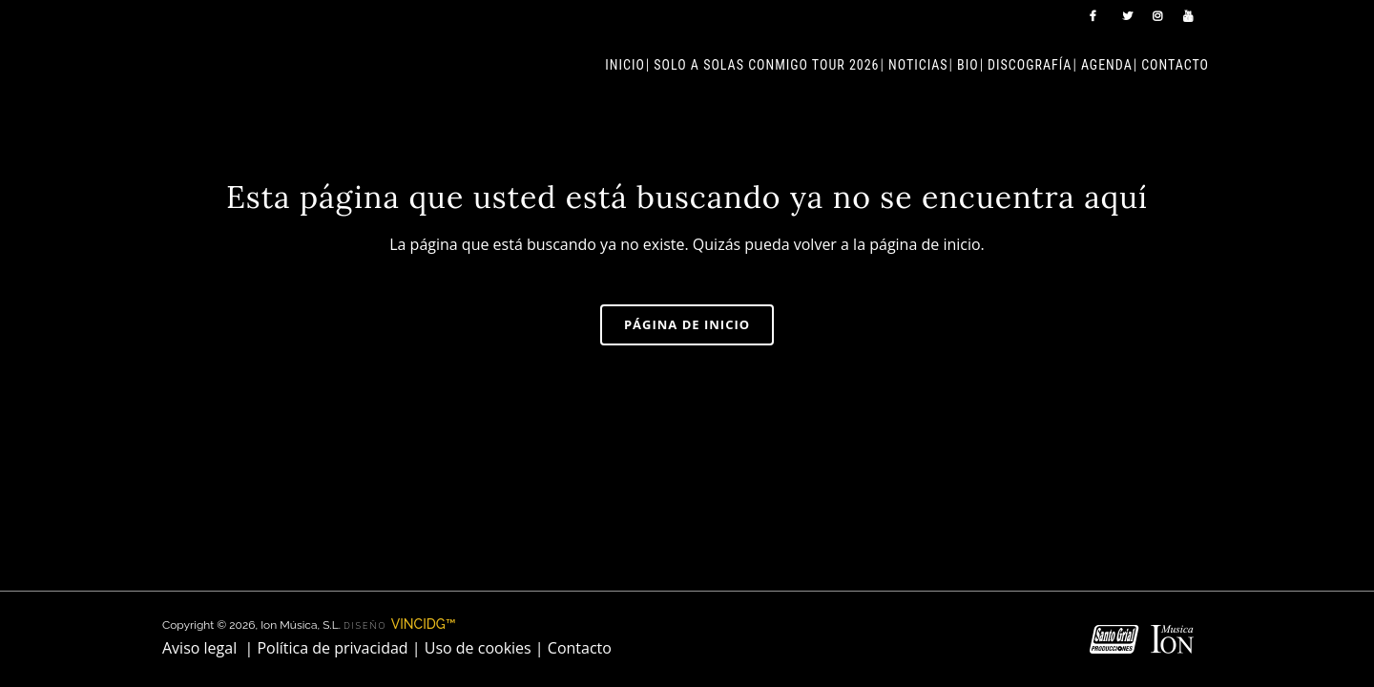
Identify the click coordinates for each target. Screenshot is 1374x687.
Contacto (580, 516)
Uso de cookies (478, 516)
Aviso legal (199, 516)
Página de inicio (687, 324)
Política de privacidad (332, 516)
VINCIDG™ (423, 492)
